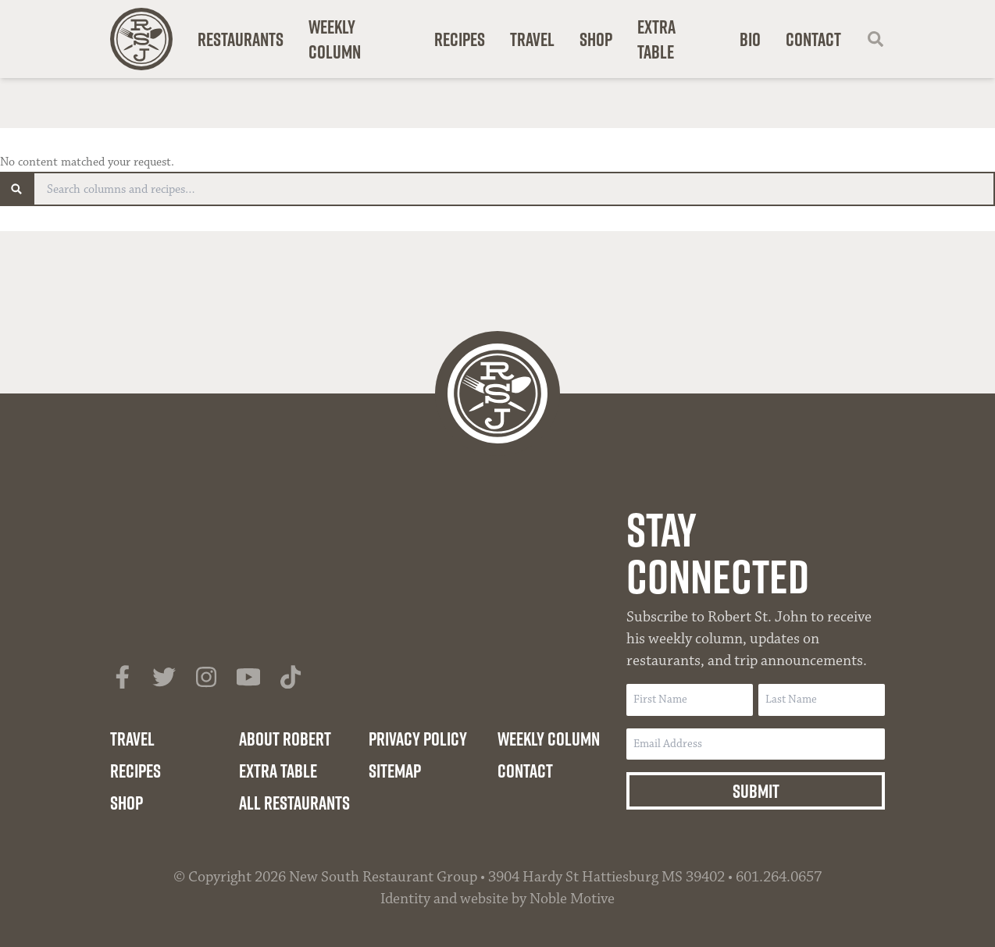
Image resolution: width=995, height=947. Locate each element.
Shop (596, 39)
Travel (532, 39)
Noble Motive (572, 898)
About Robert (285, 738)
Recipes (459, 39)
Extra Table (656, 39)
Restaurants (241, 39)
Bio (750, 39)
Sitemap (395, 770)
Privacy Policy (418, 738)
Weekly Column (334, 39)
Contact (813, 39)
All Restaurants (294, 802)
